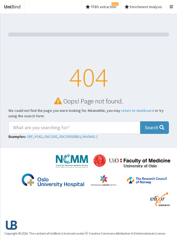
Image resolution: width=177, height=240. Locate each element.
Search (154, 127)
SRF (30, 136)
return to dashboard (137, 110)
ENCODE (50, 136)
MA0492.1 (90, 136)
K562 (39, 136)
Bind (12, 7)
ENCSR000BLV (70, 136)
